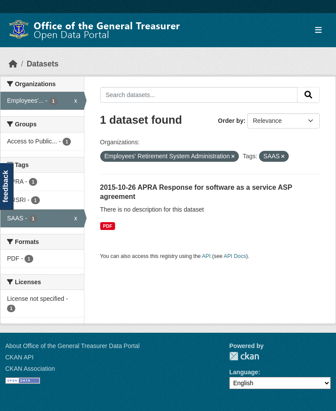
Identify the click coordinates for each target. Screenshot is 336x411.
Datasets (43, 63)
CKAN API (19, 357)
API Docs (235, 256)
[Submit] (308, 95)
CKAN (244, 356)
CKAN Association (30, 368)
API (206, 256)
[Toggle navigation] (318, 30)
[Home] (13, 63)
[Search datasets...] (199, 95)
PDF (107, 226)
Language (243, 372)
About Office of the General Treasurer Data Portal (72, 345)
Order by (230, 120)
